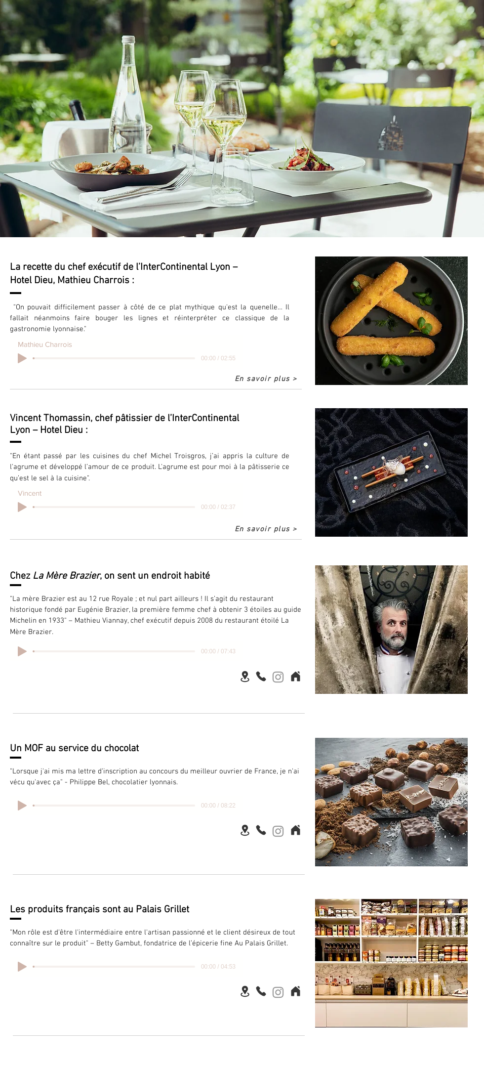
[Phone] (260, 676)
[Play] (22, 358)
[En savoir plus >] (267, 379)
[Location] (245, 676)
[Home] (295, 676)
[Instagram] (278, 677)
